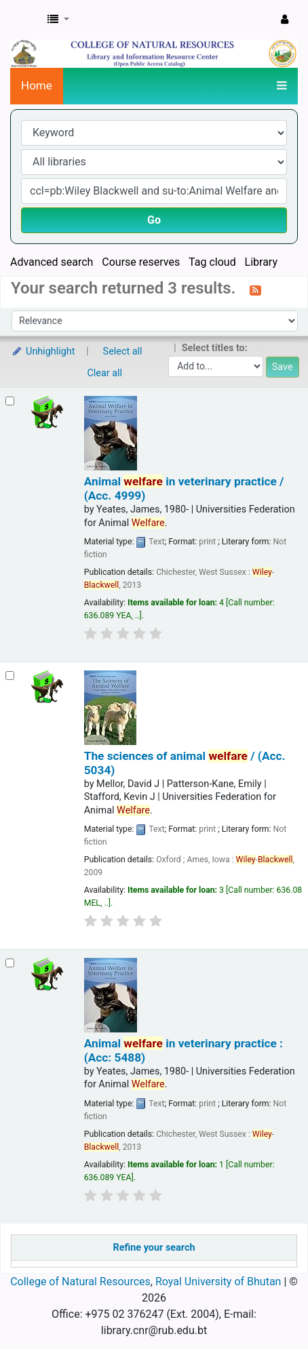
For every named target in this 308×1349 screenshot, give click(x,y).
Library (261, 262)
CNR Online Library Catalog (25, 19)
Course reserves (141, 262)
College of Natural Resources (80, 1281)
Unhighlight (43, 351)
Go (154, 220)
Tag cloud (212, 262)
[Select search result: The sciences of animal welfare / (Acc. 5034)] (9, 675)
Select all (122, 351)
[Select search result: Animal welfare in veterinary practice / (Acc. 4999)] (9, 401)
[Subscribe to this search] (255, 289)
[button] (58, 19)
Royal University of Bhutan (218, 1281)
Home (36, 85)
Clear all (105, 373)
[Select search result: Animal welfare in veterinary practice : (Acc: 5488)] (9, 963)
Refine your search (154, 1247)
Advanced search (51, 262)
